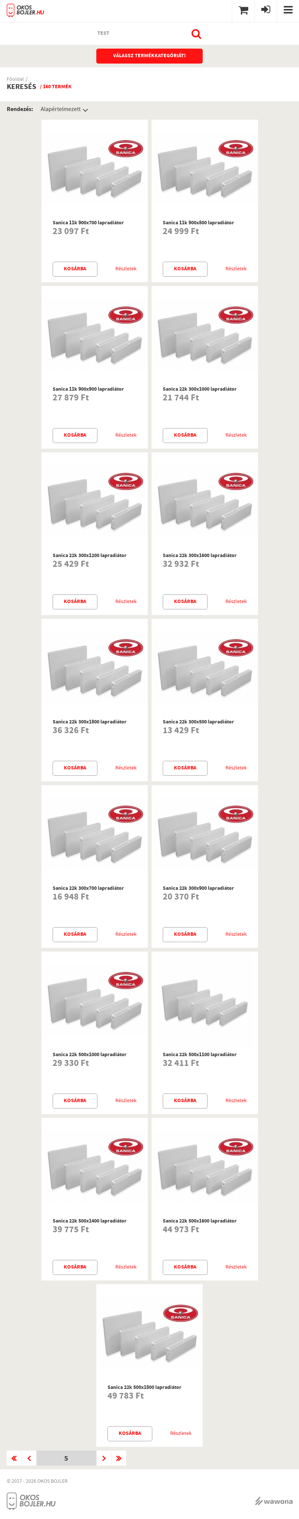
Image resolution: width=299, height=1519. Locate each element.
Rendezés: (20, 109)
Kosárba (75, 269)
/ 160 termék (56, 87)
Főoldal (15, 80)
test (103, 34)
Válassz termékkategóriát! (149, 56)
